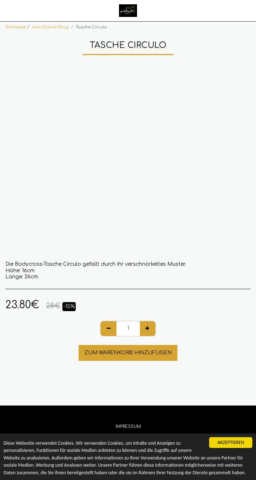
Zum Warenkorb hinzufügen (128, 352)
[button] (8, 10)
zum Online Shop (50, 27)
